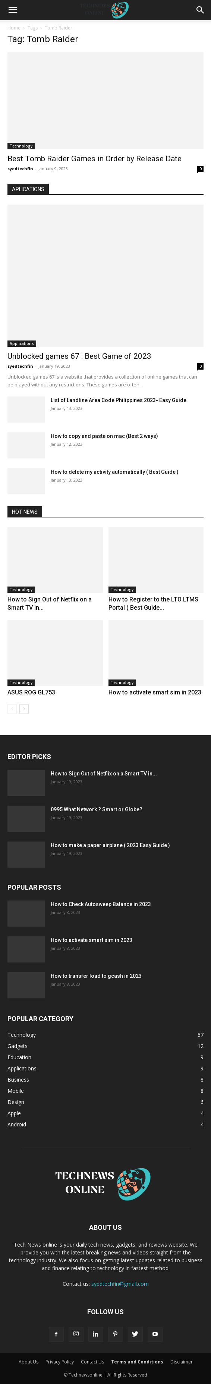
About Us (28, 1362)
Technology (21, 146)
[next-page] (24, 708)
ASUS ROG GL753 (31, 692)
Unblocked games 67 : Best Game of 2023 (79, 356)
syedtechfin (20, 168)
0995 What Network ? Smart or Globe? (96, 809)
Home (14, 28)
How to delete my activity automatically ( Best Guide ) (115, 472)
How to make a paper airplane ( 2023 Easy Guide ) (110, 845)
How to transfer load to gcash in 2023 (96, 976)
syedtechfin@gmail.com (120, 1283)
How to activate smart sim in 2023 (154, 692)
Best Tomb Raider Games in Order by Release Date (94, 158)
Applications (22, 343)
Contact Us (92, 1362)
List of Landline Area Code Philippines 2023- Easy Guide (118, 400)
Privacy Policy (59, 1362)
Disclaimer (181, 1362)
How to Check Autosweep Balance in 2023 (101, 904)
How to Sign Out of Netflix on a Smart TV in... (104, 774)
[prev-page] (12, 708)
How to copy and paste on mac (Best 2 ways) (104, 436)
